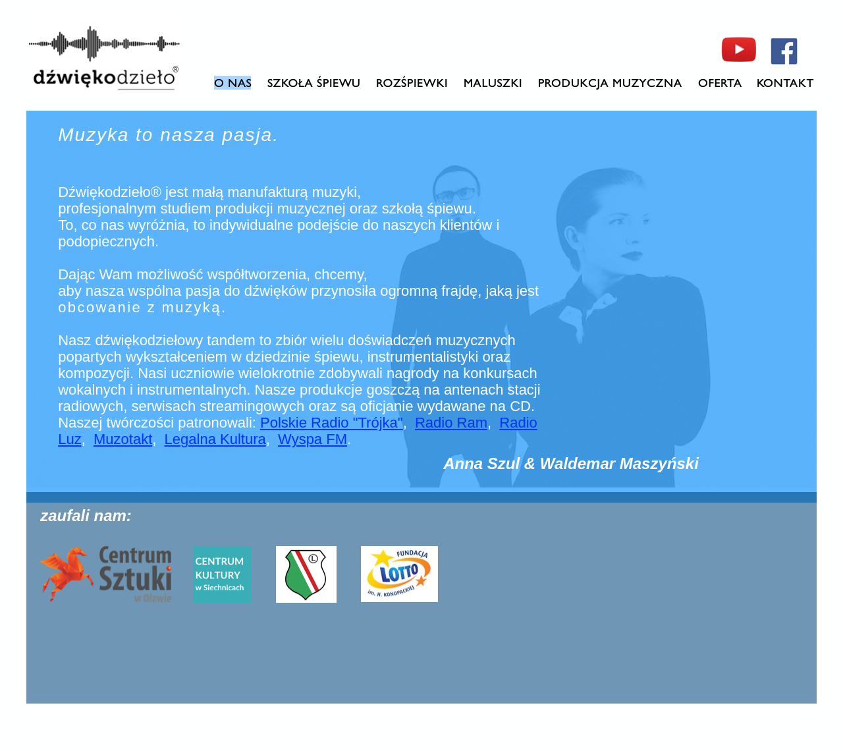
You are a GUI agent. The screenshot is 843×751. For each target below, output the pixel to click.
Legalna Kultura (215, 439)
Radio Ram (451, 422)
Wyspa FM (312, 439)
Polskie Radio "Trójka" (331, 422)
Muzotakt (123, 439)
